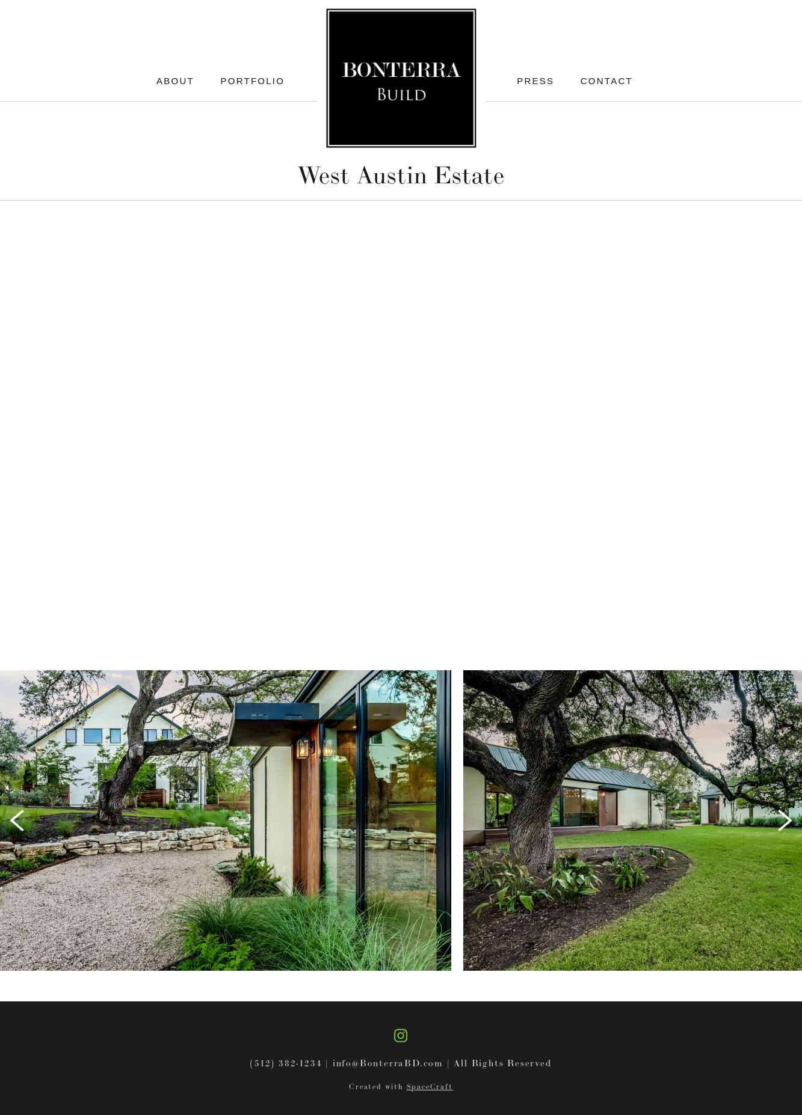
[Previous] (17, 820)
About (175, 81)
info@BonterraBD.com (388, 1063)
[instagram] (401, 1035)
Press (535, 81)
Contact (607, 81)
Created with (400, 1086)
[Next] (785, 820)
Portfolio (253, 81)
